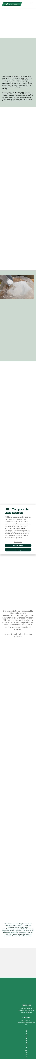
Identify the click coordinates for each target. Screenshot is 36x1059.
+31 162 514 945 (26, 1021)
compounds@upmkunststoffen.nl (26, 1024)
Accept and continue (18, 545)
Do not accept (18, 550)
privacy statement (19, 528)
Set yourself (18, 542)
